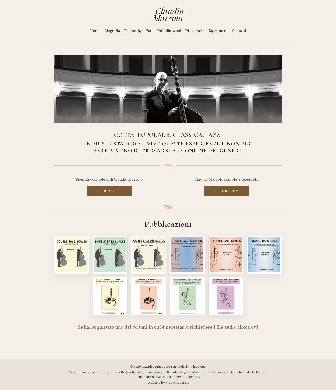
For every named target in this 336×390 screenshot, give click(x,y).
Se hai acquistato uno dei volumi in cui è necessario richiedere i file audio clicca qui (168, 327)
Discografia (195, 30)
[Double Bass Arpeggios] (148, 255)
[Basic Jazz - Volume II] (148, 296)
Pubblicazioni (169, 30)
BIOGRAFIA (109, 191)
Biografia (112, 30)
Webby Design (177, 382)
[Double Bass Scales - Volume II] (110, 255)
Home (95, 30)
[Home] (168, 14)
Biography (133, 30)
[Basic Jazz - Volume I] (110, 296)
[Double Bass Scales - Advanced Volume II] (264, 255)
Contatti (239, 30)
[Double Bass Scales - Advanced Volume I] (225, 255)
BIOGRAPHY (226, 191)
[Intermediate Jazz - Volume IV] (225, 296)
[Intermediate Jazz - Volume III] (187, 296)
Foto (150, 30)
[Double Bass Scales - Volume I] (71, 255)
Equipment (218, 30)
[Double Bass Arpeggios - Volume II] (187, 255)
